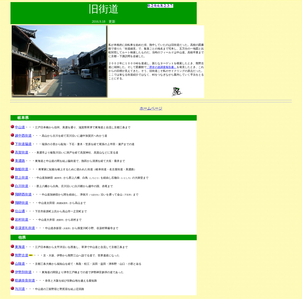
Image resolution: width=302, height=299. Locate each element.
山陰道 (20, 263)
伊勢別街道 (23, 272)
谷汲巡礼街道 (25, 228)
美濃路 (20, 161)
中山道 (20, 127)
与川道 (20, 289)
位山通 (20, 211)
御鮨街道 (21, 169)
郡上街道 (21, 177)
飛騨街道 (21, 203)
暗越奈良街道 (25, 280)
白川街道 (21, 186)
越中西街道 (23, 135)
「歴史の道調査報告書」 (162, 67)
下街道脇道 (23, 144)
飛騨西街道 (23, 194)
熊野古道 (21, 255)
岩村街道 (21, 219)
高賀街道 (21, 152)
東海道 (20, 247)
